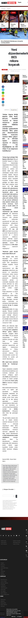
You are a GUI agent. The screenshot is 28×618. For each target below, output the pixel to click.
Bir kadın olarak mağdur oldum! (25, 137)
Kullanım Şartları (16, 540)
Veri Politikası (4, 544)
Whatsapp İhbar (16, 542)
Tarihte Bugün (4, 588)
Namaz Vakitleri (4, 583)
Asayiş (2, 572)
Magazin (9, 8)
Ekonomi (3, 564)
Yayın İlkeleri (3, 542)
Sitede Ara (3, 599)
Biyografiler (3, 603)
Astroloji (2, 606)
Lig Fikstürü (3, 586)
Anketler (3, 601)
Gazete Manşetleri (5, 594)
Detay (13, 616)
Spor (2, 569)
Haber (24, 223)
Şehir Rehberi (4, 592)
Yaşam (19, 2)
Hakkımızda (3, 540)
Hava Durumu (4, 579)
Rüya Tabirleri (4, 604)
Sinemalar (3, 589)
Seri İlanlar (3, 591)
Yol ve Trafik (3, 581)
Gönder (16, 496)
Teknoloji (3, 571)
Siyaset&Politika (4, 568)
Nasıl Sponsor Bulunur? (25, 102)
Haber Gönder (16, 544)
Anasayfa (3, 8)
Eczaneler (3, 584)
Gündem (3, 566)
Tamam (19, 616)
